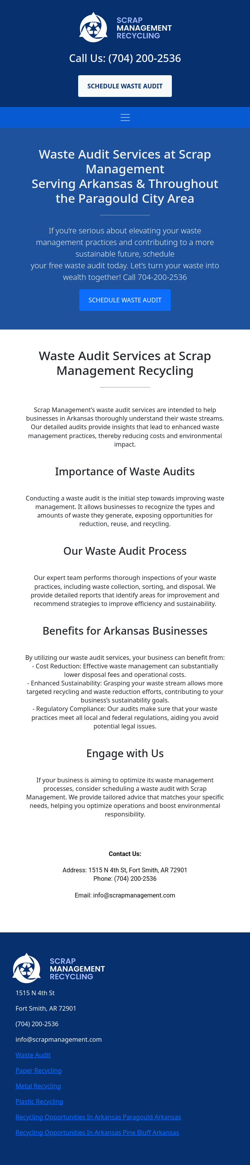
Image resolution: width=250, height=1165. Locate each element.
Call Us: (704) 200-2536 (125, 58)
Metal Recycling (38, 1086)
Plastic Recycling (39, 1101)
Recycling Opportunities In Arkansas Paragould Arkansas (98, 1117)
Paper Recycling (39, 1070)
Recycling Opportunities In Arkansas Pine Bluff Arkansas (97, 1132)
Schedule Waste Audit (125, 86)
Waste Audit (33, 1055)
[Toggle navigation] (125, 117)
